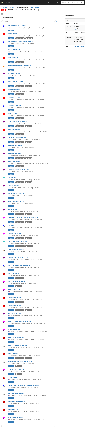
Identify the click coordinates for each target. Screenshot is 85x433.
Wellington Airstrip (14, 89)
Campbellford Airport (14, 305)
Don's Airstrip (35, 7)
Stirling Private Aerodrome (16, 193)
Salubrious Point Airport (15, 417)
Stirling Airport (12, 209)
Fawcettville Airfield (14, 49)
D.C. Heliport (12, 225)
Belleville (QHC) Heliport (15, 145)
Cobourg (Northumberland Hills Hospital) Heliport (24, 385)
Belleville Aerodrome (14, 153)
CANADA (76, 29)
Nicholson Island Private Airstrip (18, 169)
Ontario (80, 28)
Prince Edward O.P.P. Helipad (17, 25)
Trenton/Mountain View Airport (17, 121)
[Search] (82, 2)
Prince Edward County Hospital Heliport (20, 41)
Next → (58, 426)
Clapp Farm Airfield (14, 97)
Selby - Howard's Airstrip (16, 201)
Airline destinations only (9, 14)
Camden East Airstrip (14, 233)
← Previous (5, 426)
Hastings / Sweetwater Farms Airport (19, 321)
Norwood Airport (13, 353)
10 (20, 158)
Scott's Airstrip (12, 113)
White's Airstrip (13, 57)
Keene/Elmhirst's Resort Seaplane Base (20, 361)
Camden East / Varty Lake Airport (18, 257)
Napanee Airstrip (13, 185)
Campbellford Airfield (14, 297)
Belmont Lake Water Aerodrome (18, 345)
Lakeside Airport (13, 377)
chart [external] (76, 34)
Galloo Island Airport (14, 289)
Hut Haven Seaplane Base (16, 393)
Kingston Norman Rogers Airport (18, 241)
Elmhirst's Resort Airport (16, 369)
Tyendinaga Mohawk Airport (17, 137)
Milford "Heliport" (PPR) (15, 81)
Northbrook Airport (14, 409)
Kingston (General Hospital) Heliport (19, 265)
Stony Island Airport (14, 313)
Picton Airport (12, 33)
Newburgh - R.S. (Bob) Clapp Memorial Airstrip (23, 217)
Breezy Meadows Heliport (16, 337)
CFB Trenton (12, 177)
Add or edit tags (78, 20)
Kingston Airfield (13, 273)
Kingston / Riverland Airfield (17, 281)
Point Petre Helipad (14, 129)
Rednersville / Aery (14, 161)
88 (29, 246)
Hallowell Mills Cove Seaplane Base (19, 65)
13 (20, 38)
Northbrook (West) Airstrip (16, 401)
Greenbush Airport (14, 73)
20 (29, 182)
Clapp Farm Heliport (14, 105)
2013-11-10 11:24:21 (79, 46)
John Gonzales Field (14, 329)
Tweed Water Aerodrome (15, 249)
